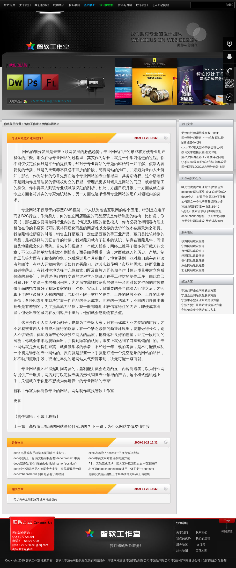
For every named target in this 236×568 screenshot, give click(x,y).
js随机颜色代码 (191, 142)
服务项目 (74, 5)
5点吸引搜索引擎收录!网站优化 (201, 211)
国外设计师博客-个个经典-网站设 (202, 137)
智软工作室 (31, 124)
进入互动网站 (160, 5)
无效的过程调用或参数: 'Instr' (200, 133)
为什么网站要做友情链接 (128, 426)
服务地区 (182, 544)
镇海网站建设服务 (193, 241)
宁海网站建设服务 (193, 246)
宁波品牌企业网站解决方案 (198, 290)
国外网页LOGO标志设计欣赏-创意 (203, 166)
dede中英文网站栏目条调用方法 (109, 458)
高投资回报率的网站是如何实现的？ (60, 426)
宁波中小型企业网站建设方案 (200, 300)
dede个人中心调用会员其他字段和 (203, 196)
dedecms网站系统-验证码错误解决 (203, 192)
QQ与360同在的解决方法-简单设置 (204, 162)
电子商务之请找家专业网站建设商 (35, 499)
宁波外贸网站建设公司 (185, 560)
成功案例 (59, 5)
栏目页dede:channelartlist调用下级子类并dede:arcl (121, 469)
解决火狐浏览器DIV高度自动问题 (202, 157)
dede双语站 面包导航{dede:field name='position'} (45, 463)
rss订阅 (200, 544)
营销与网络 (125, 5)
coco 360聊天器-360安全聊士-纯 (202, 147)
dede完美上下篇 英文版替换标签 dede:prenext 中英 (47, 458)
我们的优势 (183, 538)
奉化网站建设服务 (193, 260)
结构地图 (182, 550)
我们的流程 (42, 5)
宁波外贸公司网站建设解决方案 (201, 305)
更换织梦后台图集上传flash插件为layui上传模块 (119, 474)
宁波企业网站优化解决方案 (198, 295)
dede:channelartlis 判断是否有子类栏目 (39, 474)
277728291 (38, 101)
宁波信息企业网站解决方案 (198, 310)
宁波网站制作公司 (137, 560)
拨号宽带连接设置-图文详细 (199, 152)
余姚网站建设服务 (193, 251)
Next (221, 97)
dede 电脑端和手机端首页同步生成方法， (40, 453)
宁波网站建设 (116, 560)
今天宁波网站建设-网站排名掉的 (202, 221)
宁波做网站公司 (160, 560)
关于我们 (25, 5)
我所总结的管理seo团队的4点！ (201, 206)
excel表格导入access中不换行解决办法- (114, 453)
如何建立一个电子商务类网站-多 (202, 201)
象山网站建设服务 (193, 265)
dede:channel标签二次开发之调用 (203, 216)
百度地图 (201, 550)
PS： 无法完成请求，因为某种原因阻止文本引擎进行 (122, 463)
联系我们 (142, 5)
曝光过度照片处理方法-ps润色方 (202, 187)
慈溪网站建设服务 (193, 255)
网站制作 (79, 391)
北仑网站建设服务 (193, 270)
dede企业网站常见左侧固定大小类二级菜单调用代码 (47, 469)
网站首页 (9, 5)
